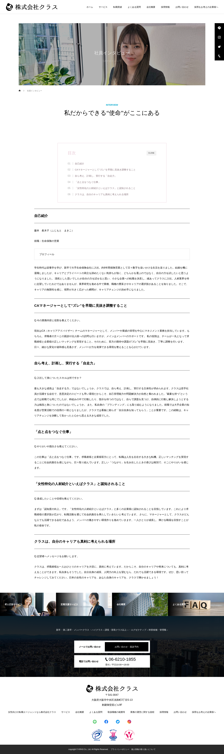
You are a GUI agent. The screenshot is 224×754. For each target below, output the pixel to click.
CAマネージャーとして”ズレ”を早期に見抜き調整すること (105, 169)
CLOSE (151, 153)
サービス (103, 7)
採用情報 (165, 7)
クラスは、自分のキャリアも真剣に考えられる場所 (101, 194)
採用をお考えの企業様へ (206, 7)
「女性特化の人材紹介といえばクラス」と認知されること (105, 188)
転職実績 (117, 7)
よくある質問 (134, 7)
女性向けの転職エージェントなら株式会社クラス (32, 712)
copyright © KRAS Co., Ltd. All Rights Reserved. (88, 749)
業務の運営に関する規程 (142, 712)
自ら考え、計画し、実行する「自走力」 (96, 176)
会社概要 (151, 7)
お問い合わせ (182, 7)
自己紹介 (79, 163)
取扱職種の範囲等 (116, 712)
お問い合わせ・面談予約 (127, 647)
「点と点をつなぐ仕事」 (87, 182)
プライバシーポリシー (120, 749)
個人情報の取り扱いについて (143, 749)
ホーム (89, 7)
